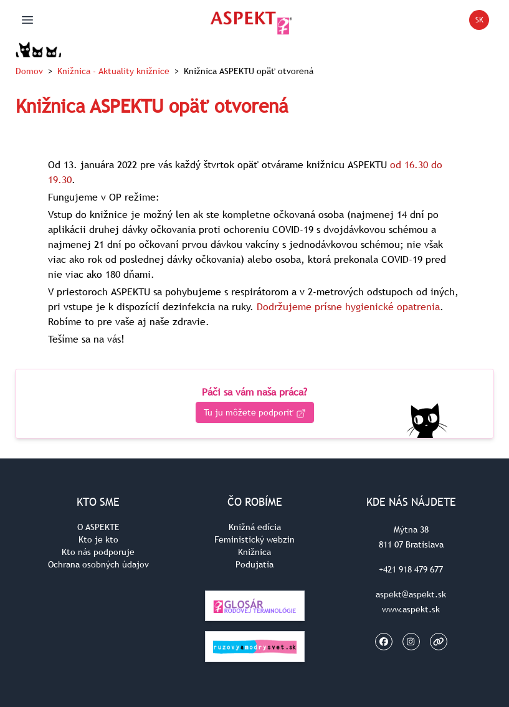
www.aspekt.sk (411, 609)
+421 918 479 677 (411, 569)
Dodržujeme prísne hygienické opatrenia (348, 306)
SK (482, 22)
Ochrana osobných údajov (98, 564)
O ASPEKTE (98, 527)
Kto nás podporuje (98, 552)
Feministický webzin (254, 539)
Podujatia (254, 564)
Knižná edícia (255, 527)
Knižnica (113, 71)
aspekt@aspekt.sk (411, 594)
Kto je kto (98, 539)
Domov (29, 71)
